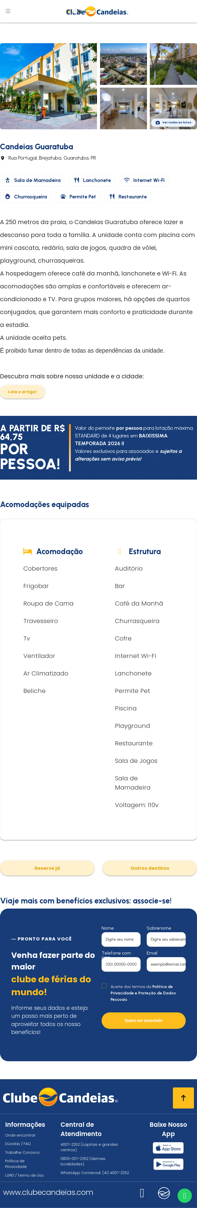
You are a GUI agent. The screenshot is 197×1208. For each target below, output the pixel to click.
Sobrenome (159, 928)
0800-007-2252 (74, 1158)
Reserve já (47, 868)
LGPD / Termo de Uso (24, 1175)
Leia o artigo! (22, 392)
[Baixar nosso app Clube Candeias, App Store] (168, 1148)
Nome (108, 928)
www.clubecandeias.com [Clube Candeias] (48, 1192)
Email (152, 953)
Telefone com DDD (116, 955)
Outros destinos (150, 868)
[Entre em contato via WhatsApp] (183, 1194)
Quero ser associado (143, 1020)
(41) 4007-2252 (115, 1172)
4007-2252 (70, 1144)
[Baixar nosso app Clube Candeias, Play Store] (168, 1164)
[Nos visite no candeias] (164, 1193)
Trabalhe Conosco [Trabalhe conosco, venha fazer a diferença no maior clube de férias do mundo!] (22, 1152)
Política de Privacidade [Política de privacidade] (16, 1163)
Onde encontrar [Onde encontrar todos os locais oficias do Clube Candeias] (20, 1135)
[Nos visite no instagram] (142, 1196)
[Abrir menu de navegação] (8, 11)
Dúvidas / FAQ (18, 1143)
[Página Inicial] (98, 11)
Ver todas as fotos (173, 123)
